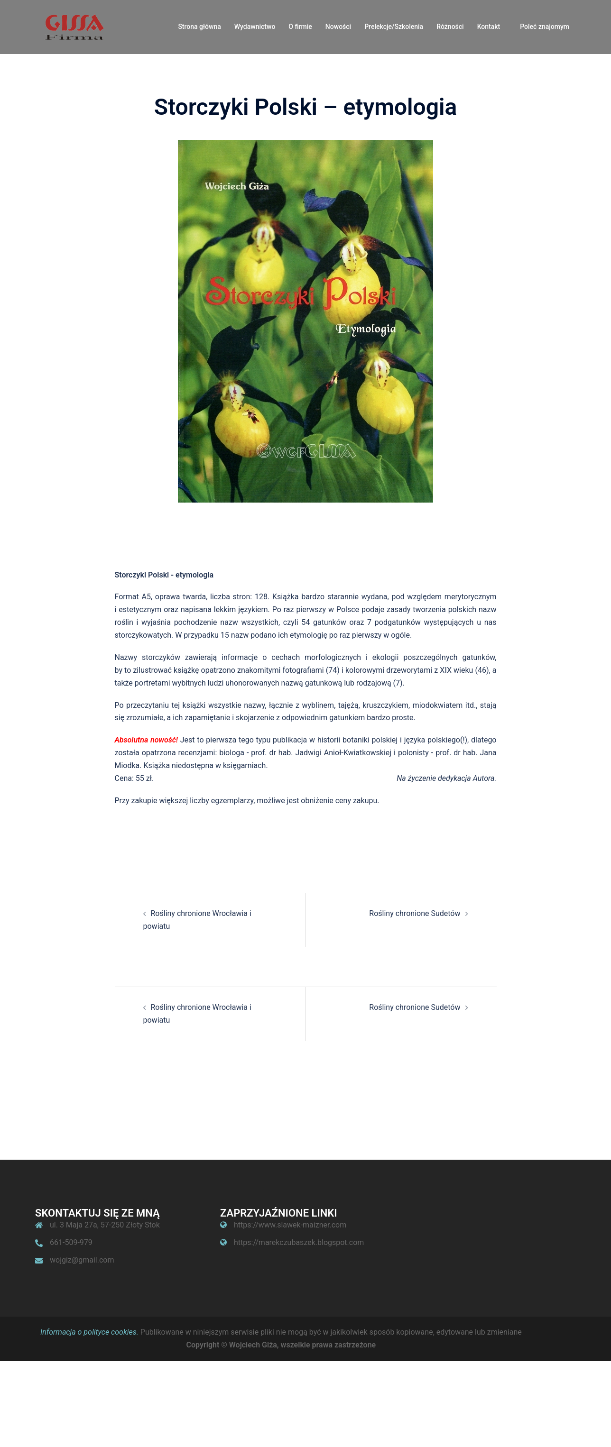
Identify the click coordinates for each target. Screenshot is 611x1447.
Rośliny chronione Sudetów (414, 913)
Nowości (338, 26)
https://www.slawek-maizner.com (290, 1224)
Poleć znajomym (544, 26)
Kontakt (488, 26)
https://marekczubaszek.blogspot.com (299, 1242)
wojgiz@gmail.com (82, 1259)
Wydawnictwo (255, 26)
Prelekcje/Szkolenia (393, 26)
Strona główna (199, 26)
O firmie (300, 26)
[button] (590, 13)
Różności (450, 26)
